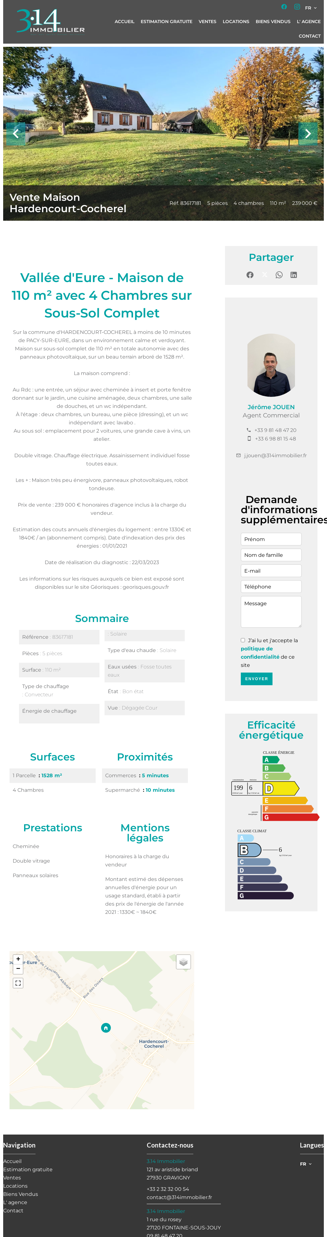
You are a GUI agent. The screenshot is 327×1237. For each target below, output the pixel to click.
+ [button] (18, 959)
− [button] (18, 969)
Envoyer (256, 679)
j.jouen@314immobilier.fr (275, 455)
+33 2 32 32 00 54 (168, 1189)
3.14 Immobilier (166, 1161)
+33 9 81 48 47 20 (275, 430)
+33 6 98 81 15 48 (275, 439)
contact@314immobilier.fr (179, 1197)
